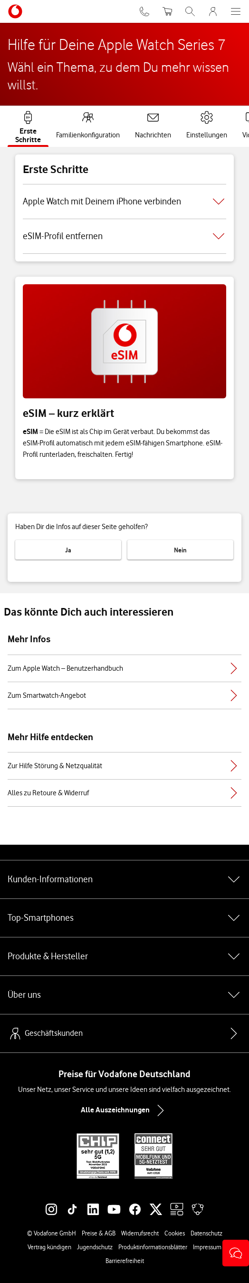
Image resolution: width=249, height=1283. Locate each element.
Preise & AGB (98, 1233)
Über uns (124, 995)
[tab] (28, 125)
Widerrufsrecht (140, 1233)
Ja (68, 550)
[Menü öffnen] (235, 11)
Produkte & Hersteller (124, 956)
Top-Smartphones (124, 918)
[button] (235, 1253)
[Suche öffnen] (190, 11)
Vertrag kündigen (49, 1247)
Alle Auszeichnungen (124, 1110)
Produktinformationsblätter (152, 1247)
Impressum (207, 1247)
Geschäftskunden (45, 1033)
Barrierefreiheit (124, 1260)
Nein (180, 550)
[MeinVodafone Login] (212, 11)
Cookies (174, 1233)
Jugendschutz (95, 1247)
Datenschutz (206, 1233)
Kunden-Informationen (124, 879)
